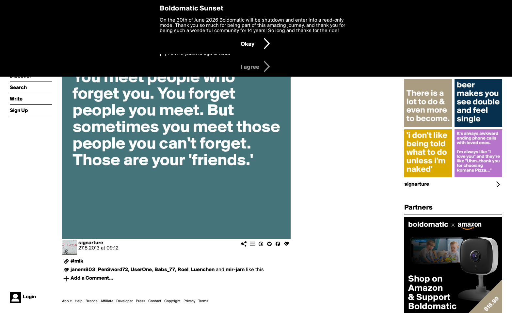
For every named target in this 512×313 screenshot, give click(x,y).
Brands (92, 301)
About (67, 301)
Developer (124, 301)
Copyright (172, 301)
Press (140, 301)
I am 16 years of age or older (199, 53)
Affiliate (107, 301)
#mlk (77, 261)
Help (79, 301)
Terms (203, 301)
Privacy (189, 301)
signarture (90, 243)
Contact (154, 301)
